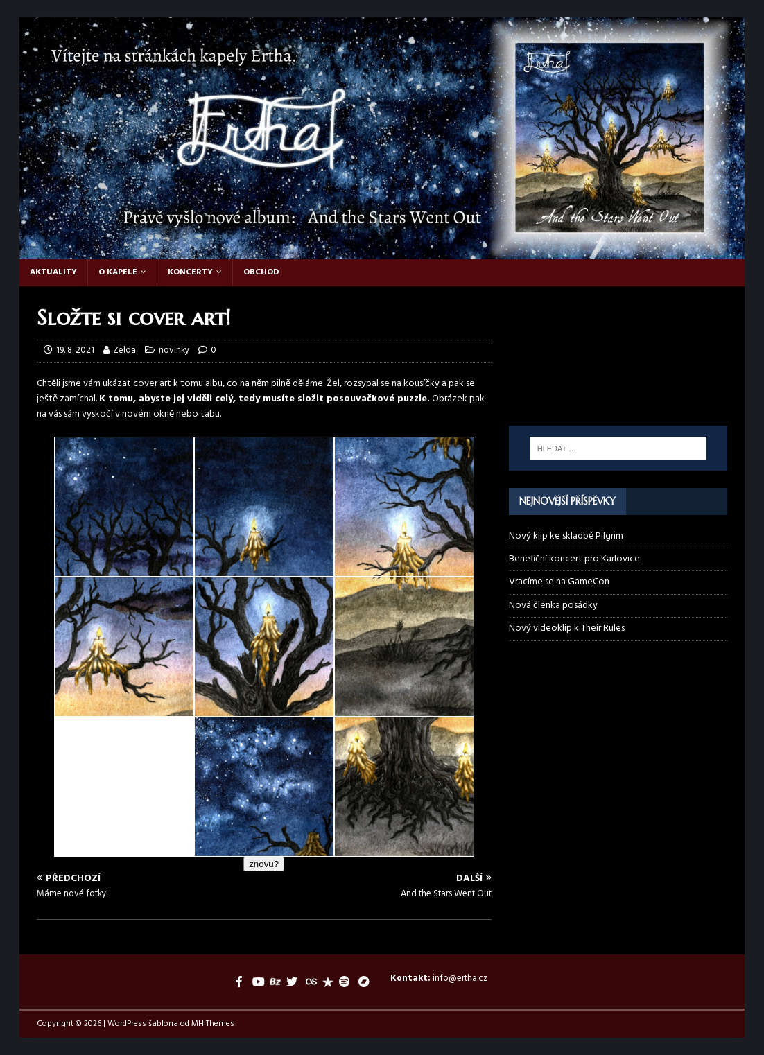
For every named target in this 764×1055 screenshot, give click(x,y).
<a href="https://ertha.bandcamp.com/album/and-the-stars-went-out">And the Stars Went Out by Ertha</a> (618, 388)
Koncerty (190, 272)
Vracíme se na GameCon (559, 582)
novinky (174, 350)
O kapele (117, 272)
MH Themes (212, 1024)
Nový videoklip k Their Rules (567, 628)
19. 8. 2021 (75, 350)
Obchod (261, 272)
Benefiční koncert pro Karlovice (574, 559)
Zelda (124, 350)
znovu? (264, 864)
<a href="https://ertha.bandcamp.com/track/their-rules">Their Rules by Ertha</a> (618, 335)
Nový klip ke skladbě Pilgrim (566, 536)
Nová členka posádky (553, 605)
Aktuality (53, 272)
